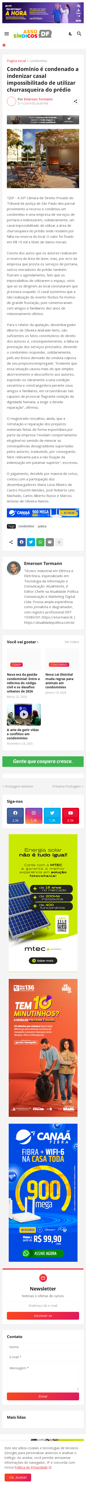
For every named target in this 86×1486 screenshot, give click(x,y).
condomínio (38, 61)
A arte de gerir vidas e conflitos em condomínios (23, 734)
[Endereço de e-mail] (43, 1306)
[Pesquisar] (80, 34)
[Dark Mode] (71, 34)
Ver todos (72, 642)
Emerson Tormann (43, 563)
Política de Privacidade (31, 1467)
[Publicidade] (43, 119)
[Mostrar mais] (59, 542)
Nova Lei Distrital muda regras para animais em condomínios (59, 680)
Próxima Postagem (66, 786)
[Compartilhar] (75, 101)
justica (42, 526)
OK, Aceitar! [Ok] (18, 1477)
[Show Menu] (6, 34)
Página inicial (16, 61)
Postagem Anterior (19, 786)
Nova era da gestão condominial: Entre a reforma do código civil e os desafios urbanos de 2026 (23, 682)
